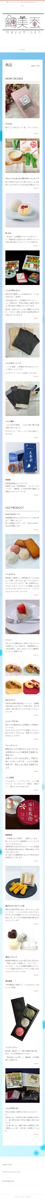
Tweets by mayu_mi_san (11, 1172)
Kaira (29, 1197)
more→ (37, 133)
